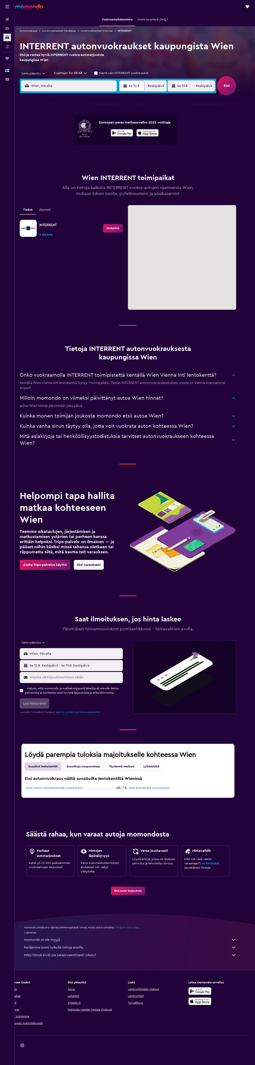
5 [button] (80, 135)
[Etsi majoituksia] (7, 28)
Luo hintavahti (216, 863)
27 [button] (90, 166)
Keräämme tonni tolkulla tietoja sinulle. (137, 947)
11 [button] (69, 146)
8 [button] (110, 135)
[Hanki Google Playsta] (206, 991)
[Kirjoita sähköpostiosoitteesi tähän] (82, 677)
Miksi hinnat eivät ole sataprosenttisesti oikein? (137, 955)
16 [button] (120, 146)
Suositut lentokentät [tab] (50, 766)
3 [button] (59, 135)
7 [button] (100, 135)
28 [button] (100, 166)
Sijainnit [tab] (52, 209)
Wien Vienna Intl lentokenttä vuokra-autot (61, 788)
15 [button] (110, 146)
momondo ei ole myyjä (137, 939)
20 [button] (90, 156)
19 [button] (79, 156)
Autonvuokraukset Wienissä (104, 31)
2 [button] (121, 125)
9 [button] (121, 135)
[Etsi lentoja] (7, 19)
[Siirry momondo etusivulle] (29, 6)
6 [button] (90, 135)
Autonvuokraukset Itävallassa (66, 31)
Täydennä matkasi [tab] (129, 766)
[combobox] (39, 73)
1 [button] (110, 125)
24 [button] (59, 166)
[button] (7, 6)
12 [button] (79, 146)
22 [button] (110, 156)
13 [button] (90, 146)
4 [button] (70, 135)
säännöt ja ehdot (72, 712)
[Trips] (7, 58)
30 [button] (121, 166)
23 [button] (120, 156)
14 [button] (100, 146)
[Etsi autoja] (7, 37)
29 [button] (110, 166)
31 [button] (59, 176)
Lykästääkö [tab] (158, 766)
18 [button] (69, 156)
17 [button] (59, 156)
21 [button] (100, 156)
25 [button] (69, 166)
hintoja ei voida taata (133, 927)
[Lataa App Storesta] (206, 1001)
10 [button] (59, 146)
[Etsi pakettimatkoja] (7, 46)
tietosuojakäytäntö (96, 712)
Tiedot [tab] (34, 209)
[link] (120, 228)
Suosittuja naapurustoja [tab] (90, 766)
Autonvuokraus (35, 31)
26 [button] (80, 166)
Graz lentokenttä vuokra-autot (156, 788)
